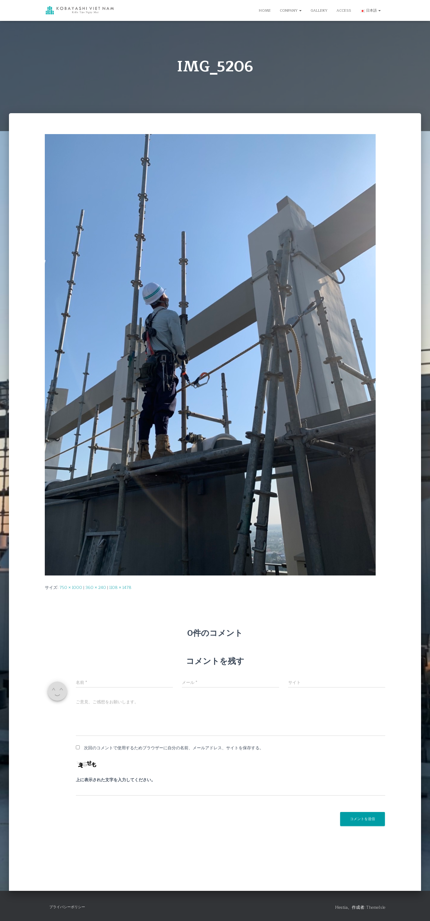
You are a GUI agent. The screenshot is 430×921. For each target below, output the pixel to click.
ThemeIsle (375, 907)
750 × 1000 (70, 587)
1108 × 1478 (120, 587)
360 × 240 (95, 587)
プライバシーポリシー (67, 907)
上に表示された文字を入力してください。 (115, 780)
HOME (265, 10)
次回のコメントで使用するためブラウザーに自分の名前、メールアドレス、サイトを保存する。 (174, 748)
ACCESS (344, 10)
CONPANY (291, 10)
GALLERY (319, 10)
